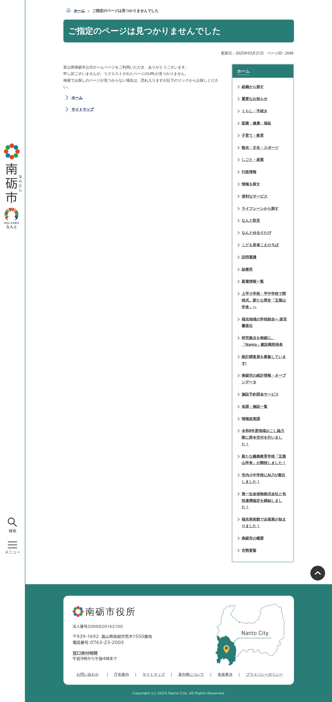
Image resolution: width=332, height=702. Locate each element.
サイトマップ (82, 109)
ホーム (79, 10)
